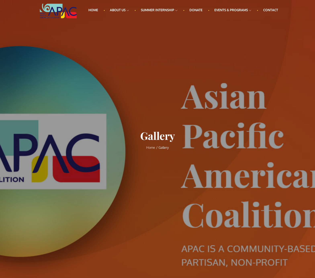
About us (119, 10)
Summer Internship (159, 10)
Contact (270, 10)
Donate (195, 10)
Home (93, 10)
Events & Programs (232, 10)
